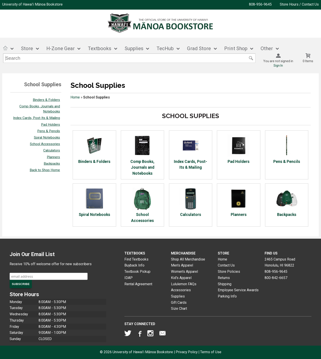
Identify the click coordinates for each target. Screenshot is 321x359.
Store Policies (229, 271)
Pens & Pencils (48, 131)
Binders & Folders (46, 100)
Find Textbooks (136, 259)
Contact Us (226, 265)
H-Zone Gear (60, 48)
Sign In (278, 65)
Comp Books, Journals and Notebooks (142, 155)
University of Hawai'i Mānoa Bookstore (32, 4)
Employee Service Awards (238, 290)
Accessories (181, 290)
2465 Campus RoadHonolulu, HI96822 (280, 262)
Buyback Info (134, 265)
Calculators (51, 150)
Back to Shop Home (45, 170)
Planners (53, 157)
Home (75, 97)
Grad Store (199, 48)
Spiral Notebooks (47, 137)
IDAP (128, 278)
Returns (224, 278)
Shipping (224, 284)
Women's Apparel (184, 271)
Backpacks (52, 164)
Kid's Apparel (181, 278)
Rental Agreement (138, 284)
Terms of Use (210, 352)
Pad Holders (50, 125)
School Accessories (45, 144)
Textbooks (99, 48)
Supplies (134, 48)
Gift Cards (179, 302)
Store (27, 48)
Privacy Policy (187, 352)
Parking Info (227, 296)
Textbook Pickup (137, 271)
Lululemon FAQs (183, 284)
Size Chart (179, 308)
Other (267, 48)
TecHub (165, 48)
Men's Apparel (182, 265)
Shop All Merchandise (188, 259)
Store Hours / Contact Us (299, 4)
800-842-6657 (276, 278)
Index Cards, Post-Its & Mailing (36, 118)
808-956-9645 (260, 4)
